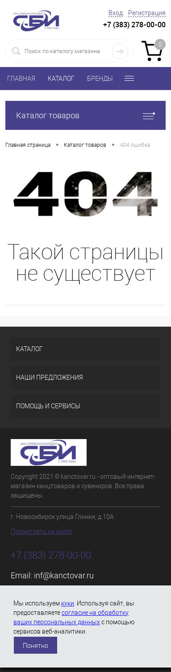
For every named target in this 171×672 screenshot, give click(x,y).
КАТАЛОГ (61, 78)
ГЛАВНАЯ (21, 78)
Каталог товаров (85, 115)
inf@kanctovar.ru (64, 575)
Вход (115, 13)
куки (67, 603)
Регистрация (147, 13)
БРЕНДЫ (100, 78)
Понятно (35, 645)
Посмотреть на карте (41, 531)
